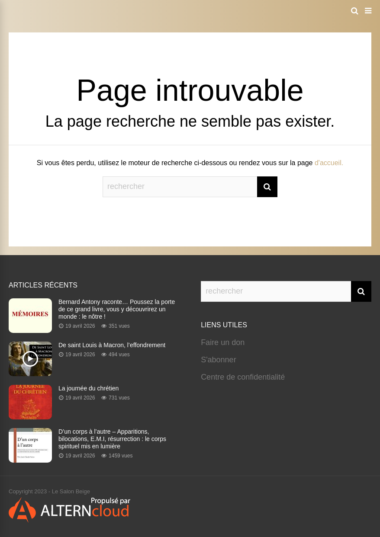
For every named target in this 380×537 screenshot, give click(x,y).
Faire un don (223, 342)
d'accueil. (329, 162)
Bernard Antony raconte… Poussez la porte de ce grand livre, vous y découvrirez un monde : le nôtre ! (116, 309)
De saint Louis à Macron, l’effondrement (111, 345)
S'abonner (218, 359)
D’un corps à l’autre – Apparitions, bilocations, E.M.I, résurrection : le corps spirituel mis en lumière (112, 439)
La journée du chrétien (88, 388)
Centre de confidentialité (243, 377)
